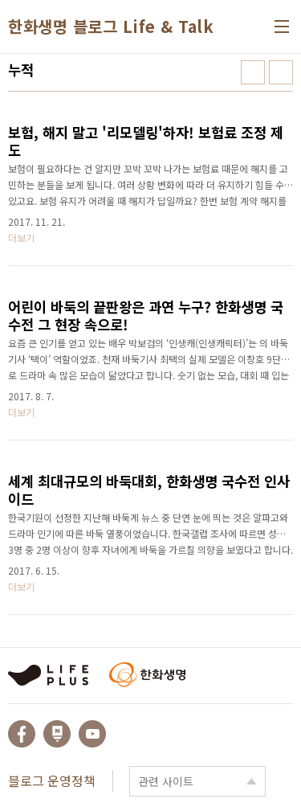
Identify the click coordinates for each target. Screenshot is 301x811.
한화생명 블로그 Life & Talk (111, 26)
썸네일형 (253, 72)
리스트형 (281, 72)
